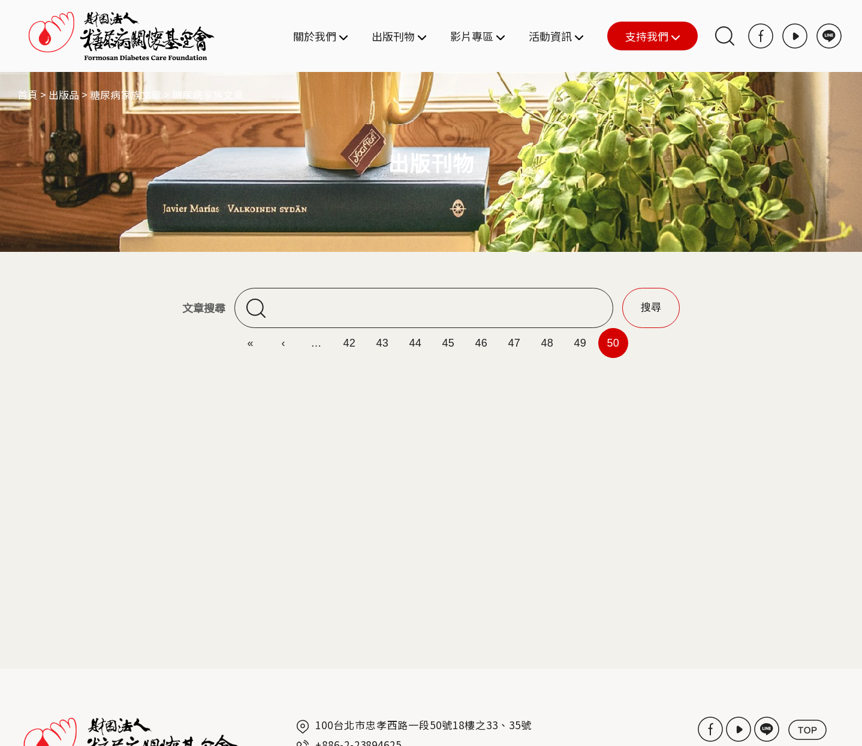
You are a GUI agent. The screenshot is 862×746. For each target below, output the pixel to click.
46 (481, 343)
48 (547, 343)
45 (448, 343)
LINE (829, 36)
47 (514, 343)
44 (415, 343)
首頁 (27, 94)
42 (349, 343)
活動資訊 (556, 36)
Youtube (795, 36)
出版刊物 (399, 36)
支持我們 (643, 37)
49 (580, 343)
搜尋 (725, 36)
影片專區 (477, 36)
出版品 (64, 94)
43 (382, 343)
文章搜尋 (203, 308)
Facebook (761, 36)
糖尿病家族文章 (125, 94)
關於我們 (320, 36)
